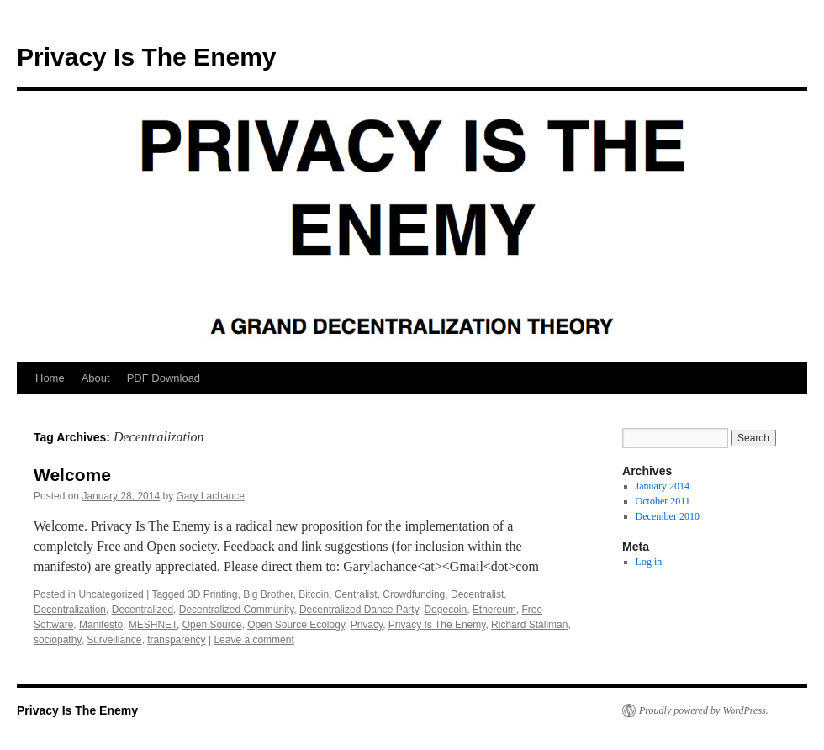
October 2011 (663, 501)
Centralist (356, 594)
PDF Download (163, 378)
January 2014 (662, 486)
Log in (649, 562)
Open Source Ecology (296, 625)
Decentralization (70, 609)
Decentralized (142, 609)
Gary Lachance (211, 496)
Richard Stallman (529, 625)
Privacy (367, 625)
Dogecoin (445, 609)
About (96, 378)
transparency (176, 640)
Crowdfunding (414, 594)
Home (50, 378)
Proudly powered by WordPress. (704, 710)
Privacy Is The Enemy (147, 57)
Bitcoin (313, 594)
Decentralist (477, 594)
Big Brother (268, 594)
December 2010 (668, 516)
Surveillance (114, 640)
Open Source (212, 625)
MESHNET (153, 625)
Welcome (72, 474)
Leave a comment (253, 640)
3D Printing (212, 594)
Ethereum (494, 609)
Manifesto (101, 625)
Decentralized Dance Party (359, 609)
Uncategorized (110, 594)
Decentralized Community (236, 609)
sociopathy (57, 640)
